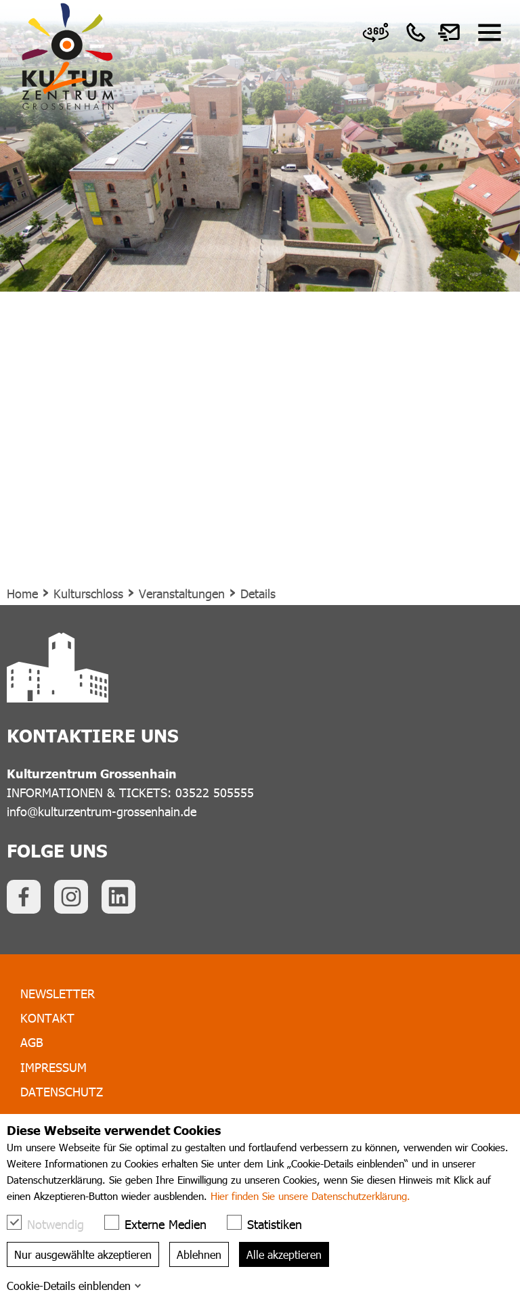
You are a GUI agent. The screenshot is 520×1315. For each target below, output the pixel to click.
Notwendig (52, 1223)
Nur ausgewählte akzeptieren (83, 1254)
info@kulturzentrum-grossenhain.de (101, 811)
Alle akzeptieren (284, 1254)
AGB (31, 1042)
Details (258, 593)
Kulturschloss (88, 593)
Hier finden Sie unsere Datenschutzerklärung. (310, 1196)
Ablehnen (199, 1254)
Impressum (53, 1067)
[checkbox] (14, 1222)
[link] (376, 32)
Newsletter (57, 993)
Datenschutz (61, 1091)
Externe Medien (162, 1223)
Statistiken (271, 1223)
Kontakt (47, 1017)
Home (22, 593)
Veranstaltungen (182, 593)
